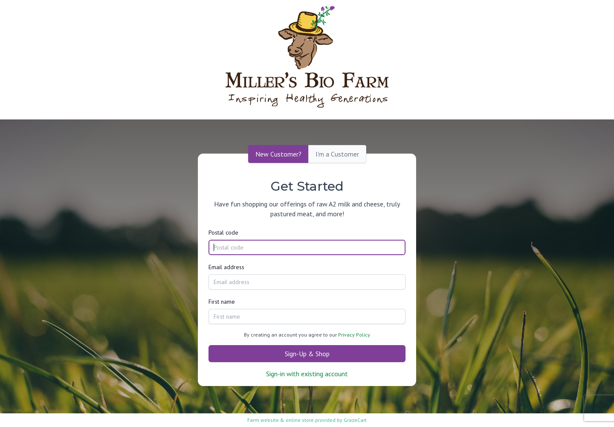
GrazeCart (355, 420)
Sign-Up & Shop (307, 353)
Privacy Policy (354, 334)
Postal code (223, 232)
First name (222, 301)
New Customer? (278, 154)
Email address (226, 267)
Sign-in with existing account (307, 373)
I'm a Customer (337, 154)
